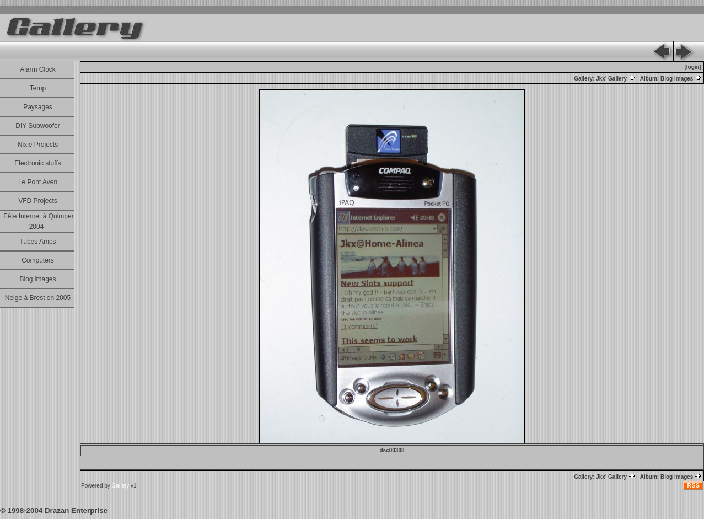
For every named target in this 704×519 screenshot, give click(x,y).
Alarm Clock (38, 69)
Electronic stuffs (37, 163)
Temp (38, 88)
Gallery (121, 486)
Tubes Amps (37, 241)
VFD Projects (37, 201)
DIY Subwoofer (37, 126)
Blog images (37, 279)
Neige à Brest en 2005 (38, 298)
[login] (692, 67)
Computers (38, 260)
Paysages (37, 107)
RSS (693, 486)
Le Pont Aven (37, 182)
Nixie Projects (38, 144)
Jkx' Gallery (616, 79)
